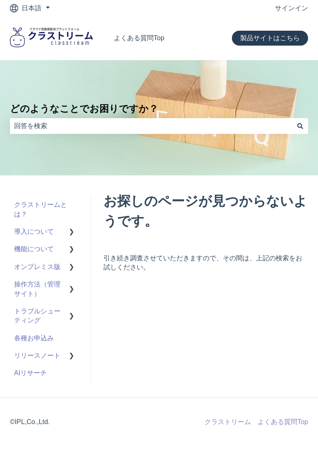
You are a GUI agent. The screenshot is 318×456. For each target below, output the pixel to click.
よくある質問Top (139, 37)
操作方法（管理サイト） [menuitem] (37, 289)
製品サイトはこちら (270, 37)
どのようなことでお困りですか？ (84, 108)
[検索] (300, 126)
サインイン (291, 8)
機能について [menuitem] (34, 248)
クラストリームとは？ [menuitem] (40, 209)
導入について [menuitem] (34, 231)
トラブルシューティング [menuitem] (37, 316)
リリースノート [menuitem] (37, 355)
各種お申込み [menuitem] (34, 338)
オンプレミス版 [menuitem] (37, 266)
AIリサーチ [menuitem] (30, 372)
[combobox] (151, 126)
